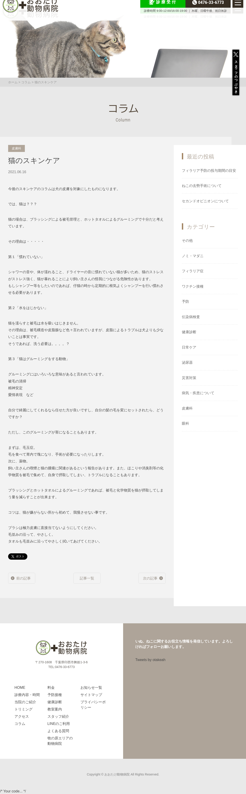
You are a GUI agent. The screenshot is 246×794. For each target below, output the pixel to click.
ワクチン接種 (193, 286)
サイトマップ (91, 695)
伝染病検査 (191, 317)
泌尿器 (187, 362)
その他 (187, 240)
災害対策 (189, 378)
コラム (26, 82)
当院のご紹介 (25, 702)
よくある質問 (58, 731)
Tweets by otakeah (150, 660)
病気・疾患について (198, 393)
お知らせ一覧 (91, 687)
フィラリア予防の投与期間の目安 (209, 170)
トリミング (23, 709)
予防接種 (54, 695)
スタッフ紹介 (58, 716)
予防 (185, 301)
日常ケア (189, 347)
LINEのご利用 (58, 724)
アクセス (21, 716)
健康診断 (189, 332)
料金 (51, 687)
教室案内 (54, 709)
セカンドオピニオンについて (205, 201)
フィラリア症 (193, 271)
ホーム (13, 82)
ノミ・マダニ (193, 256)
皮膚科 (187, 408)
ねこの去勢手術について (202, 186)
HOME (19, 687)
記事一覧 (87, 578)
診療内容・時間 (27, 695)
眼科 (185, 423)
